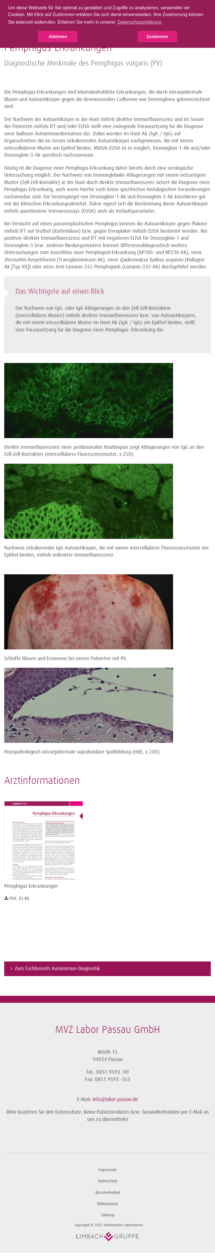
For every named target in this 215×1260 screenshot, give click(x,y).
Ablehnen (58, 36)
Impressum (107, 1169)
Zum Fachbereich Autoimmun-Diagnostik (57, 968)
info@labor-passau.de (115, 1099)
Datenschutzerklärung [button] (140, 22)
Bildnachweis (107, 1203)
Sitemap (107, 1215)
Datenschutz (107, 1181)
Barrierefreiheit (107, 1192)
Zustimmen (157, 36)
